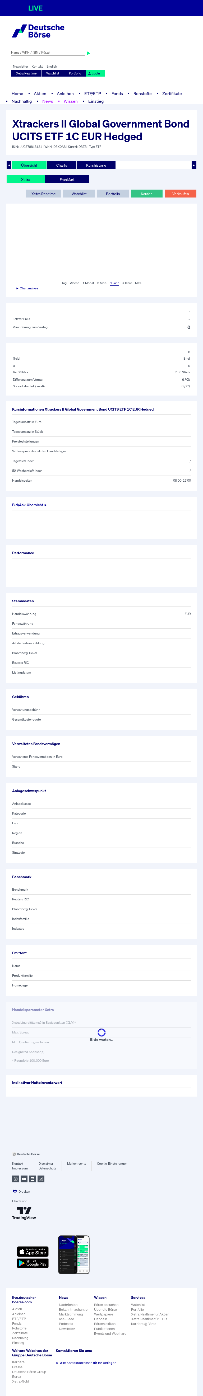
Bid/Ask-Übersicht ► (30, 504)
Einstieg (96, 101)
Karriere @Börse (143, 1324)
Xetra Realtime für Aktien (150, 1314)
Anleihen (65, 93)
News (47, 101)
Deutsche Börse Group (29, 1372)
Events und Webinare (110, 1333)
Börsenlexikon (105, 1324)
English (52, 66)
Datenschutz (47, 1168)
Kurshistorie (96, 165)
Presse (17, 1367)
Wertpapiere (103, 1314)
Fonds (117, 93)
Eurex (16, 1376)
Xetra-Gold (20, 1381)
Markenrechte (76, 1163)
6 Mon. (102, 283)
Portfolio (75, 73)
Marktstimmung (71, 1314)
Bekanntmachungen (74, 1309)
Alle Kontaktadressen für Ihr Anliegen (86, 1363)
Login (94, 73)
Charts (61, 165)
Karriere (18, 1362)
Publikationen (104, 1329)
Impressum (20, 1168)
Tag (64, 283)
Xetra (25, 179)
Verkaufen (180, 193)
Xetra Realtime (26, 73)
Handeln (100, 1319)
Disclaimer (46, 1163)
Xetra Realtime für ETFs (149, 1319)
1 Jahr (114, 283)
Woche (74, 283)
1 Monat (88, 283)
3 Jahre (127, 283)
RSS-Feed (66, 1319)
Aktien (40, 93)
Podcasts (66, 1324)
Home (17, 93)
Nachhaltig (22, 101)
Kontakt (37, 66)
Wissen (71, 101)
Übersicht (29, 165)
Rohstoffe (142, 93)
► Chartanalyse (27, 288)
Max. (138, 283)
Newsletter (20, 66)
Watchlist (52, 73)
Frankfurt (67, 179)
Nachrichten (68, 1305)
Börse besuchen (106, 1305)
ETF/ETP (92, 93)
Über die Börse (105, 1309)
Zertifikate (172, 93)
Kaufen (147, 193)
